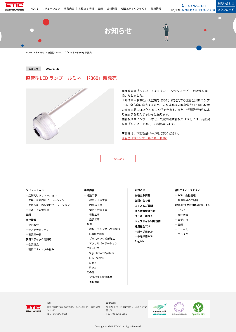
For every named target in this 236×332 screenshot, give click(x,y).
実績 (100, 8)
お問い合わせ (142, 200)
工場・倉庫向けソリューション (46, 200)
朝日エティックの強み (41, 249)
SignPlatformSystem (101, 253)
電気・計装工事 (98, 209)
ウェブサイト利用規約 (148, 221)
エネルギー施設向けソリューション (49, 205)
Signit (92, 262)
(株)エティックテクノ (187, 190)
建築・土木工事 (98, 200)
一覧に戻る (118, 159)
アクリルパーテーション (103, 243)
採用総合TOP (142, 226)
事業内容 (69, 8)
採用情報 (156, 8)
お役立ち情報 (86, 8)
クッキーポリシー (145, 216)
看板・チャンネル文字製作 (104, 229)
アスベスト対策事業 (100, 277)
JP (172, 10)
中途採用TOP (145, 236)
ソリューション (51, 8)
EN (178, 10)
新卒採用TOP (145, 231)
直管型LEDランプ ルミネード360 (144, 138)
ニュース (183, 229)
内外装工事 (95, 205)
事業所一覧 (34, 234)
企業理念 (33, 244)
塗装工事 (94, 219)
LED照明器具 (96, 233)
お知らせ (40, 52)
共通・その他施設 (38, 209)
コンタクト (184, 234)
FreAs (92, 267)
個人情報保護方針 (145, 211)
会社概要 (33, 225)
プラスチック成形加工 (102, 238)
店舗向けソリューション (42, 195)
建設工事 (92, 195)
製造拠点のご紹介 (188, 200)
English (139, 241)
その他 (90, 272)
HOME (34, 8)
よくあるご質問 (144, 205)
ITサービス (93, 248)
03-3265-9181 (195, 5)
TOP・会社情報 (187, 195)
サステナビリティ (38, 229)
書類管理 (94, 281)
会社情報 (112, 8)
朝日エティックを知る (134, 8)
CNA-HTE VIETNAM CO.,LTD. (192, 205)
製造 (89, 224)
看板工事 (94, 214)
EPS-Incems (96, 257)
